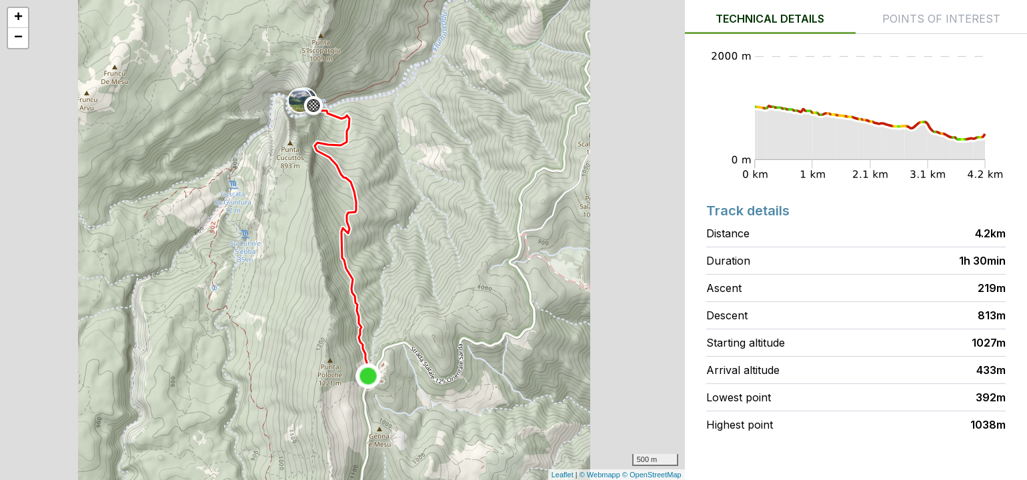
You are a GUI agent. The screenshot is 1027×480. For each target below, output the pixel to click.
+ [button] (18, 18)
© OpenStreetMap (652, 475)
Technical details (770, 18)
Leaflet (563, 475)
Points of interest (941, 18)
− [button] (18, 38)
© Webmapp (601, 475)
